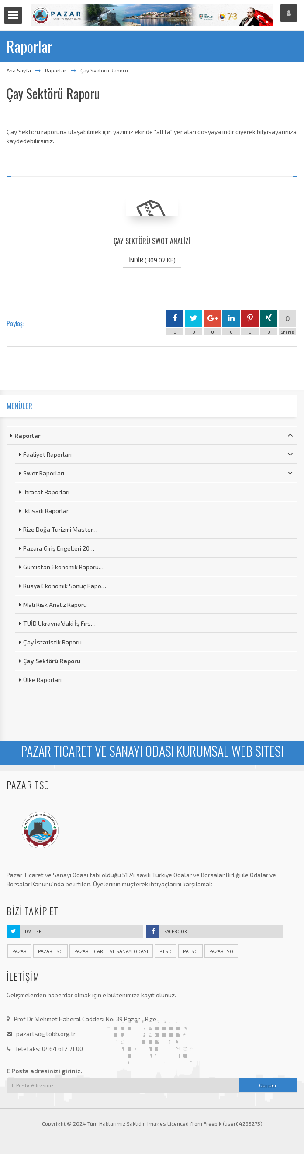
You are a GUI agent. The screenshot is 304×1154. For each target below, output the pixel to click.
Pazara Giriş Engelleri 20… (58, 548)
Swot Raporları (158, 472)
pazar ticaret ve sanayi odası (111, 951)
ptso (165, 951)
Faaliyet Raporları (158, 454)
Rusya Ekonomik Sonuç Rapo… (64, 585)
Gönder (268, 1085)
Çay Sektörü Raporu (51, 661)
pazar (19, 951)
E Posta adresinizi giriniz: (45, 1071)
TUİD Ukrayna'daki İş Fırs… (59, 623)
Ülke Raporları (42, 679)
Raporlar (55, 70)
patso (190, 951)
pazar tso (50, 951)
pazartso (221, 951)
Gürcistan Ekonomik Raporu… (63, 567)
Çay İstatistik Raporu (52, 642)
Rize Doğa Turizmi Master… (60, 529)
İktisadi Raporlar (46, 510)
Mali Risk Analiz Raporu (55, 604)
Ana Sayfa (19, 70)
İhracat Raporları (46, 492)
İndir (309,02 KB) (152, 260)
